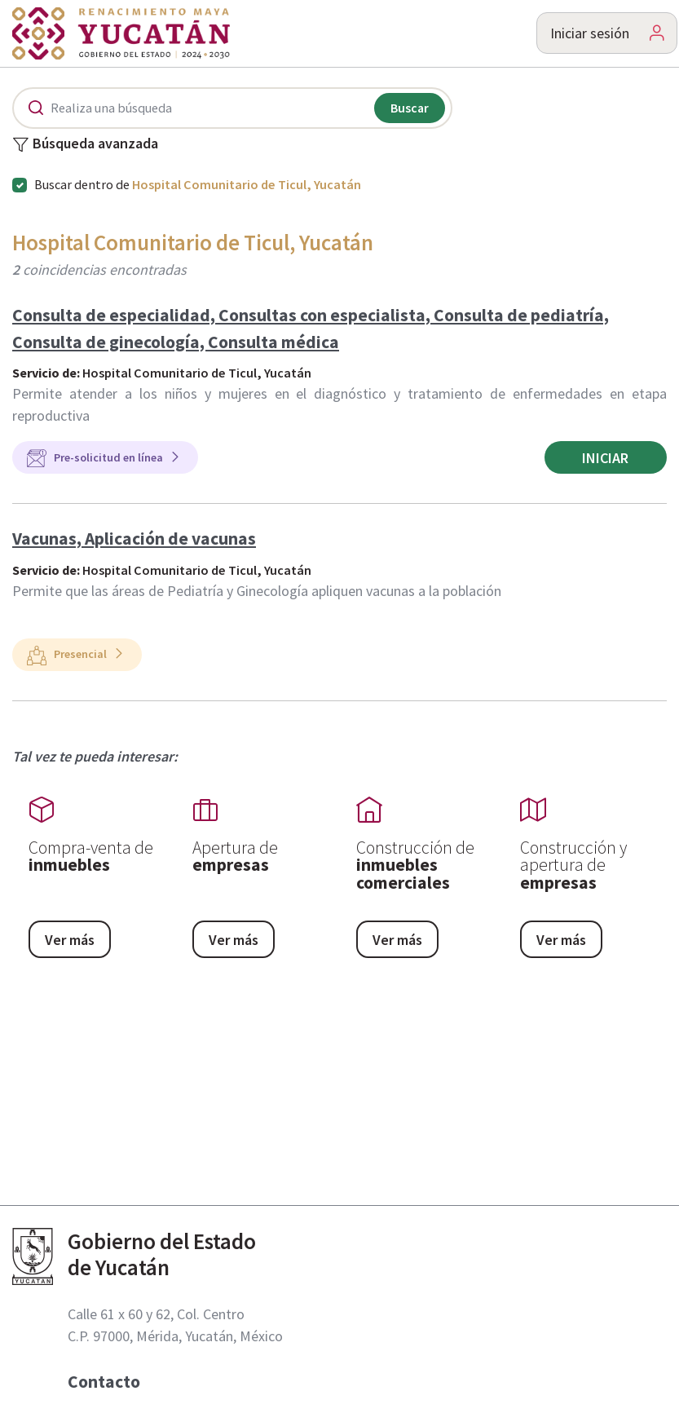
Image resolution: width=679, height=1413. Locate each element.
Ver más (70, 939)
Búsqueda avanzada (85, 144)
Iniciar (605, 457)
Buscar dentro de (197, 184)
